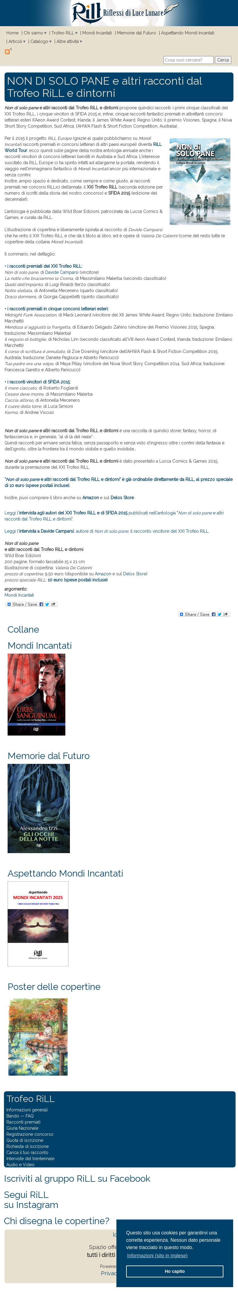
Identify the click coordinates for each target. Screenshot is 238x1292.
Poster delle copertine (54, 986)
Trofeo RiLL (62, 32)
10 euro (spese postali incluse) (78, 579)
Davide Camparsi (61, 272)
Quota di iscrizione (24, 1140)
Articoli (15, 41)
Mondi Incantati (97, 32)
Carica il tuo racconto (27, 1152)
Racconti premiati (23, 1122)
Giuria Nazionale (22, 1128)
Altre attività (68, 41)
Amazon (90, 497)
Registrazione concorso (29, 1134)
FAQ (30, 1116)
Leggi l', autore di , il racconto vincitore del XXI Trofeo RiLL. (107, 531)
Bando (12, 1116)
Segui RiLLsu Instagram (31, 1199)
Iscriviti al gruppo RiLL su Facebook (77, 1178)
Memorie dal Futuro (136, 32)
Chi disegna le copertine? (56, 1221)
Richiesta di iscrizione (27, 1146)
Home (12, 32)
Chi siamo (33, 32)
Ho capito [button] (175, 1271)
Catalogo (39, 41)
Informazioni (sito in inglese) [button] (157, 1255)
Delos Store (122, 497)
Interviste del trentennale (30, 1158)
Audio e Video (20, 1164)
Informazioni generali (27, 1109)
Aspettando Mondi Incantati (187, 32)
